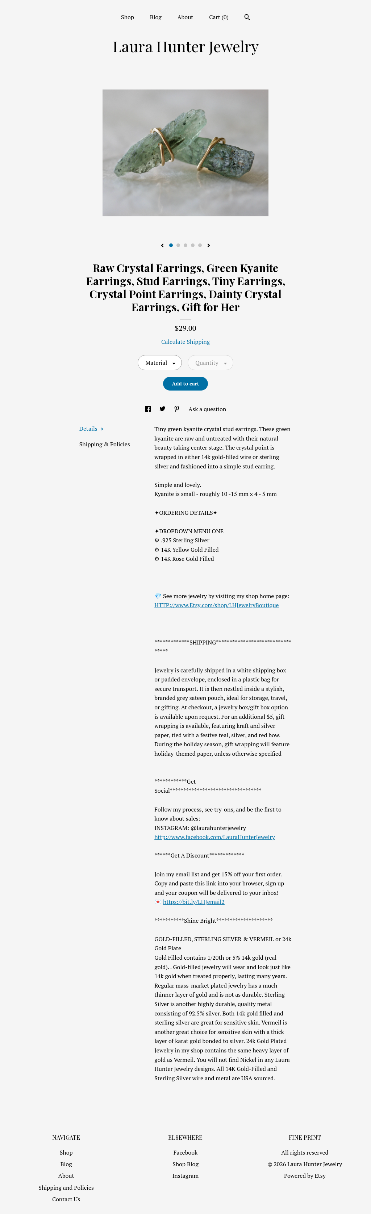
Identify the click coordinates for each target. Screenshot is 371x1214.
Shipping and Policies (66, 1188)
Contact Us (66, 1199)
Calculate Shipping (185, 342)
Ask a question (207, 409)
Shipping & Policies (104, 444)
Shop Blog (185, 1164)
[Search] (247, 18)
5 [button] (200, 245)
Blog (156, 17)
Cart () (219, 17)
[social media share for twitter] (163, 409)
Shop (127, 17)
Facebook (186, 1152)
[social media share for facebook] (148, 409)
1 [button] (171, 245)
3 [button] (185, 245)
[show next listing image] (208, 246)
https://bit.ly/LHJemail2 (194, 902)
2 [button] (178, 245)
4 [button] (193, 245)
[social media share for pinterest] (177, 409)
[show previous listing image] (162, 246)
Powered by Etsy (305, 1176)
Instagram (185, 1176)
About (185, 17)
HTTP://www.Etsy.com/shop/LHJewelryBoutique (216, 605)
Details (91, 429)
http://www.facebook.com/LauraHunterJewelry (214, 837)
